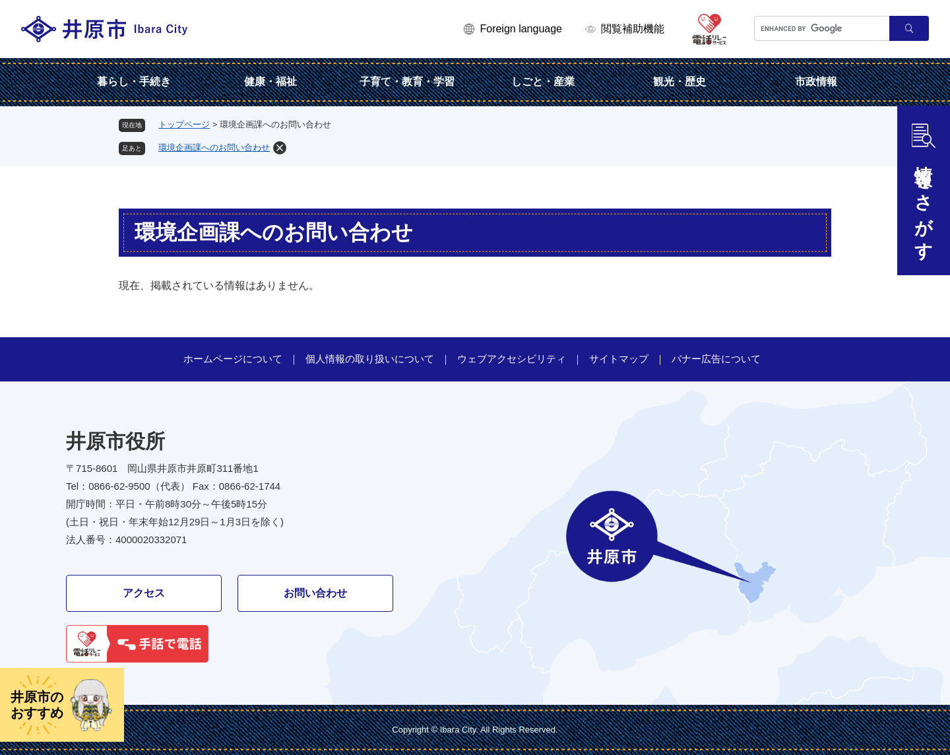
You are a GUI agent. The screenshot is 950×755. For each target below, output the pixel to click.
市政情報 (816, 81)
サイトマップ (619, 358)
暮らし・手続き (134, 81)
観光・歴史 (679, 81)
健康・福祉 (270, 81)
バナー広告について (716, 358)
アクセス (144, 593)
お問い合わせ (315, 593)
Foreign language (521, 28)
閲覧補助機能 (632, 28)
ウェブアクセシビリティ (511, 358)
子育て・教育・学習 (407, 81)
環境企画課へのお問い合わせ (214, 147)
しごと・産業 (543, 81)
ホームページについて (232, 358)
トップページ (184, 124)
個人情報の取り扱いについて (369, 358)
